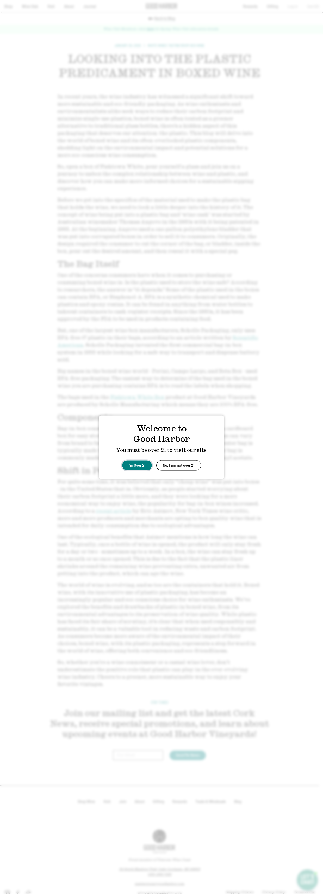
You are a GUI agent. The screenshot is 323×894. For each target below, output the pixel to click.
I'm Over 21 (137, 464)
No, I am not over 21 (179, 464)
